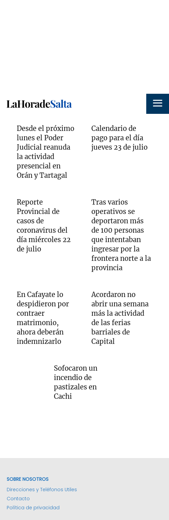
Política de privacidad (33, 507)
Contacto (18, 498)
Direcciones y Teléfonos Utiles (42, 489)
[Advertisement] (84, 47)
